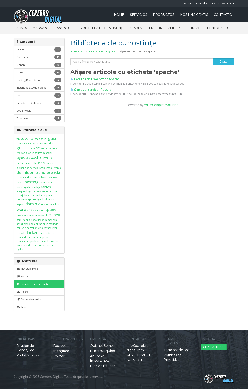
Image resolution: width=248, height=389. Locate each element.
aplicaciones (41, 224)
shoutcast (38, 143)
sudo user (31, 245)
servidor (48, 143)
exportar (34, 237)
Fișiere (22, 291)
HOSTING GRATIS (194, 14)
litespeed (22, 191)
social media (35, 195)
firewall (21, 233)
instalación (48, 241)
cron (54, 191)
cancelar (47, 152)
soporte (46, 191)
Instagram (61, 351)
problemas (45, 168)
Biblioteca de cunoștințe (102, 28)
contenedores (46, 233)
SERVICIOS (138, 14)
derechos (54, 204)
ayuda (22, 157)
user (31, 215)
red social (22, 152)
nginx (31, 191)
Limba (228, 3)
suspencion (23, 168)
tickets (37, 191)
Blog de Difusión (103, 366)
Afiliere (175, 28)
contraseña (45, 182)
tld (43, 199)
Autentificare (211, 3)
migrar (41, 210)
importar (45, 237)
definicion (25, 172)
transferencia (47, 172)
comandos (22, 237)
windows (53, 177)
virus (34, 177)
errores (56, 168)
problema (35, 241)
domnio (49, 199)
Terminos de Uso (176, 350)
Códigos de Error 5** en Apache (95, 79)
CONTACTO (223, 14)
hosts (25, 224)
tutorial (27, 138)
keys (19, 224)
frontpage (22, 187)
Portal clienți (78, 51)
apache (35, 157)
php (31, 224)
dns (41, 163)
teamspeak (41, 139)
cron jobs (22, 195)
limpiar (49, 163)
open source (35, 152)
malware (42, 177)
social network (49, 148)
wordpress (26, 209)
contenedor (23, 241)
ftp (18, 139)
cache (34, 163)
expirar (21, 204)
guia (52, 138)
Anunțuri (65, 28)
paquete (47, 195)
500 (51, 158)
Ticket (22, 307)
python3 (42, 245)
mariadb (53, 224)
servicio (34, 168)
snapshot (40, 215)
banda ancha (24, 177)
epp (30, 199)
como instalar (24, 143)
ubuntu (53, 215)
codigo (37, 199)
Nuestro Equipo (102, 351)
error (45, 158)
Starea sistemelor (146, 28)
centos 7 (21, 227)
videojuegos (37, 220)
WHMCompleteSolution (161, 105)
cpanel (51, 209)
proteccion (23, 215)
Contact (195, 28)
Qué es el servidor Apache (90, 90)
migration (32, 227)
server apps (23, 220)
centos (46, 187)
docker (31, 232)
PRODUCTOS (163, 14)
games (48, 220)
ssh (55, 220)
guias (22, 147)
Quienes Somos (102, 346)
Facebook (61, 346)
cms (40, 227)
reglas (44, 204)
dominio (32, 203)
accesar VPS (33, 148)
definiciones (23, 163)
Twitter (59, 356)
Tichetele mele (27, 268)
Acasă (21, 28)
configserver (50, 227)
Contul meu (219, 28)
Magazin (42, 28)
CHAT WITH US (213, 347)
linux (20, 182)
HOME (119, 14)
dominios (22, 199)
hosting (31, 182)
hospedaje (34, 187)
